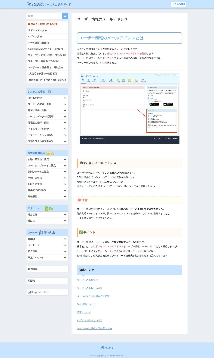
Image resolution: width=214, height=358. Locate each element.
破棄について (84, 312)
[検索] (65, 16)
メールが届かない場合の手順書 (93, 296)
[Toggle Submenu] (47, 98)
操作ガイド (52, 4)
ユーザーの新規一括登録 (89, 288)
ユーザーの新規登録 (87, 280)
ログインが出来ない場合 (89, 320)
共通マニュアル (85, 186)
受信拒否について (86, 304)
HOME (107, 347)
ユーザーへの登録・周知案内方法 (94, 328)
